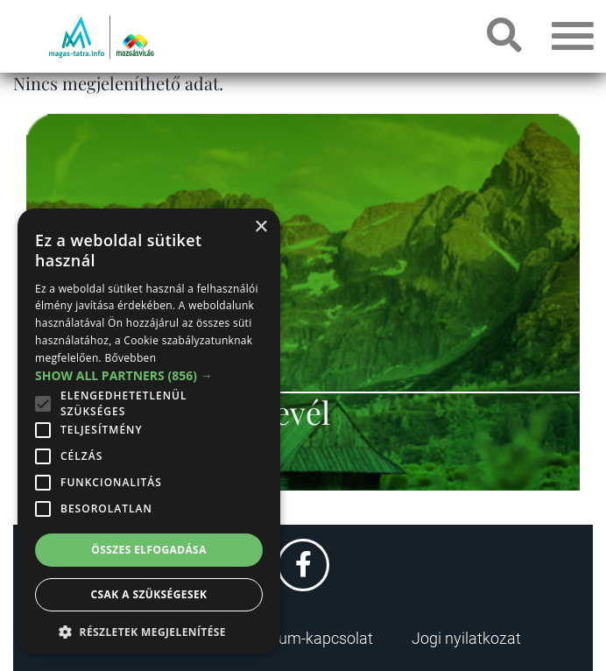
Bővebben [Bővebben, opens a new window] (130, 357)
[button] (149, 629)
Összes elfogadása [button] (149, 549)
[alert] (149, 430)
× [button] (260, 227)
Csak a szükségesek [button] (149, 594)
